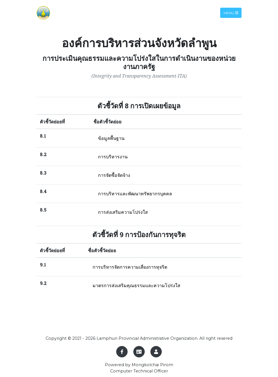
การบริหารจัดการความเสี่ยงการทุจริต (130, 267)
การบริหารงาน (113, 157)
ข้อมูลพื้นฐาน (111, 138)
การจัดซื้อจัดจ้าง (114, 175)
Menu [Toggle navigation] (231, 13)
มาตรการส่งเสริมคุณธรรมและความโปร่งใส (136, 285)
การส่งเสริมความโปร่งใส (123, 212)
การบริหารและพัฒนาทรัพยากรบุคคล (135, 193)
